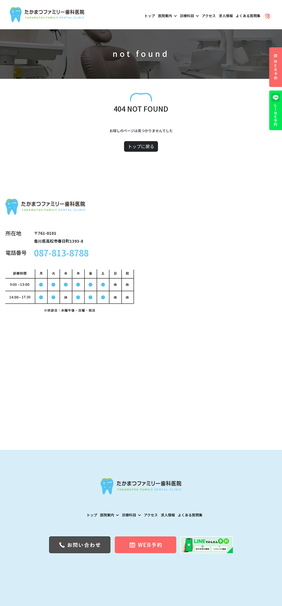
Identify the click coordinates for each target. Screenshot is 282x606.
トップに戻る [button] (141, 146)
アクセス (209, 15)
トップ (149, 15)
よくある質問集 (248, 15)
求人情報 (226, 15)
